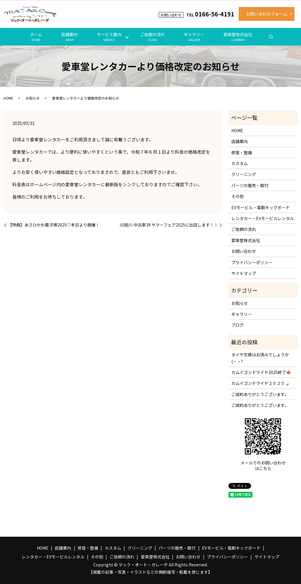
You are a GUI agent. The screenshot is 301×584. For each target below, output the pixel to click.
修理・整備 (241, 152)
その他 (237, 196)
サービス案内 (109, 36)
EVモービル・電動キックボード (260, 207)
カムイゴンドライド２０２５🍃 (260, 383)
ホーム (36, 36)
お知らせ (33, 97)
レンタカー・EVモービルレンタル (262, 218)
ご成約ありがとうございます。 (260, 394)
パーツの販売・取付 (249, 185)
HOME (8, 97)
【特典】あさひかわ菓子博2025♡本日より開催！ (54, 225)
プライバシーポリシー (251, 262)
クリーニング (243, 174)
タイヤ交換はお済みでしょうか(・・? (260, 358)
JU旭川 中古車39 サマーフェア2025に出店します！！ (168, 225)
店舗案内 (69, 36)
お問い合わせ (243, 251)
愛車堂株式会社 (237, 36)
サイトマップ (243, 273)
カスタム (239, 163)
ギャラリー (194, 36)
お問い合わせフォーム (266, 14)
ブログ (237, 325)
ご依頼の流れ (152, 36)
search (271, 36)
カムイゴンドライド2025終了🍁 (261, 372)
